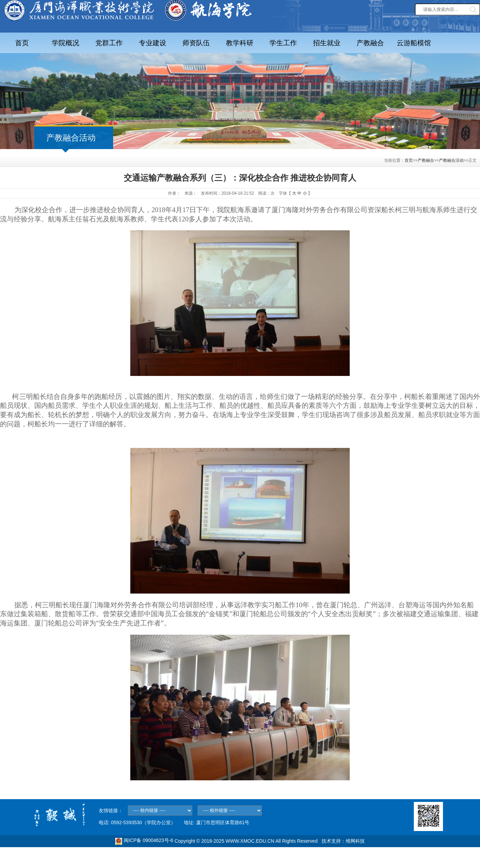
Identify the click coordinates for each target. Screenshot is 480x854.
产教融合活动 (451, 160)
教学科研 (239, 43)
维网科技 (355, 841)
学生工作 (283, 43)
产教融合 (370, 43)
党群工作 (109, 43)
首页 (22, 43)
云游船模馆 (414, 43)
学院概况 (65, 43)
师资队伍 (196, 43)
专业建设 (152, 43)
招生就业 (326, 43)
